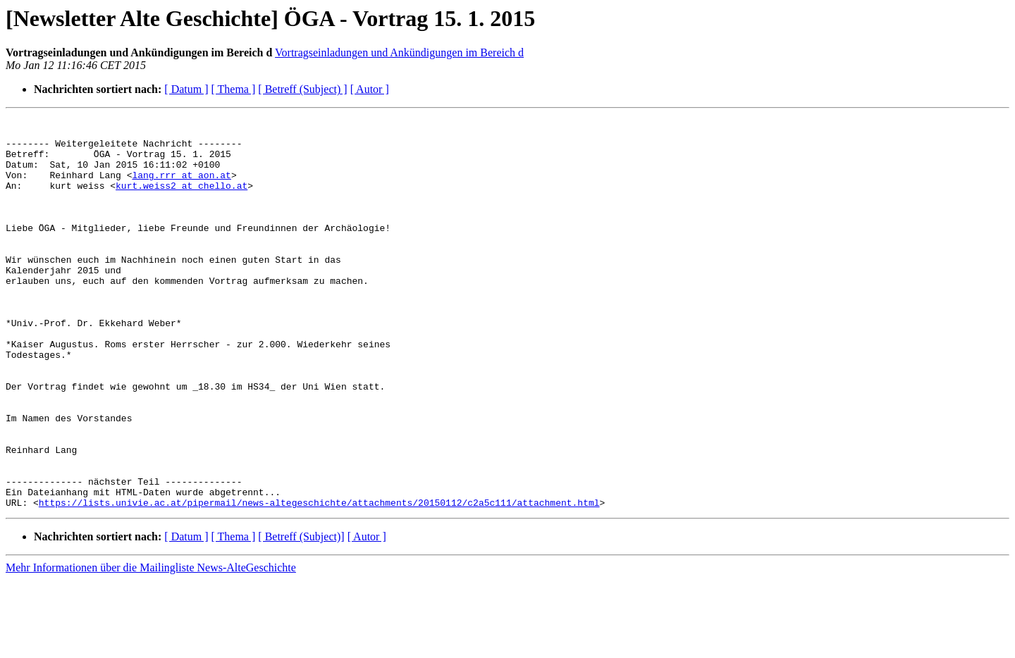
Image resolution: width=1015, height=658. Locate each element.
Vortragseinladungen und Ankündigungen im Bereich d (399, 52)
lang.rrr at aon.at (181, 187)
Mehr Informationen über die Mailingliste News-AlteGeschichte (151, 646)
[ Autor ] (369, 89)
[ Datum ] (186, 89)
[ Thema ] (233, 89)
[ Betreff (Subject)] (301, 615)
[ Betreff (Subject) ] (302, 89)
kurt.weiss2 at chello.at (181, 200)
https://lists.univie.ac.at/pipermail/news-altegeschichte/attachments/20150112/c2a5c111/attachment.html (319, 580)
